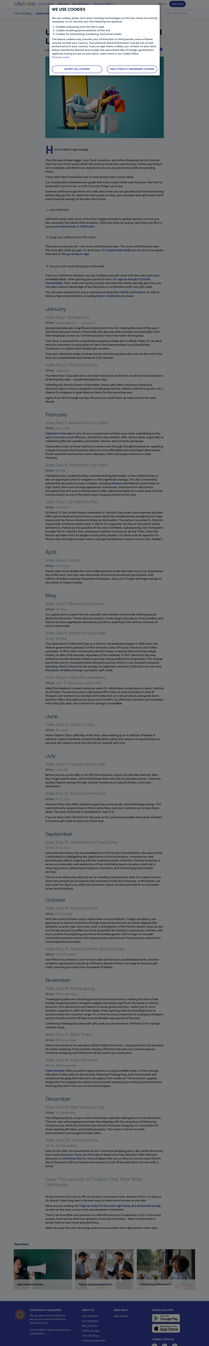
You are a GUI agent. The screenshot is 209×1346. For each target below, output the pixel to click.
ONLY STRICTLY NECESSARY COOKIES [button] (132, 69)
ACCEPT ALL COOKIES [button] (77, 69)
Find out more (61, 57)
